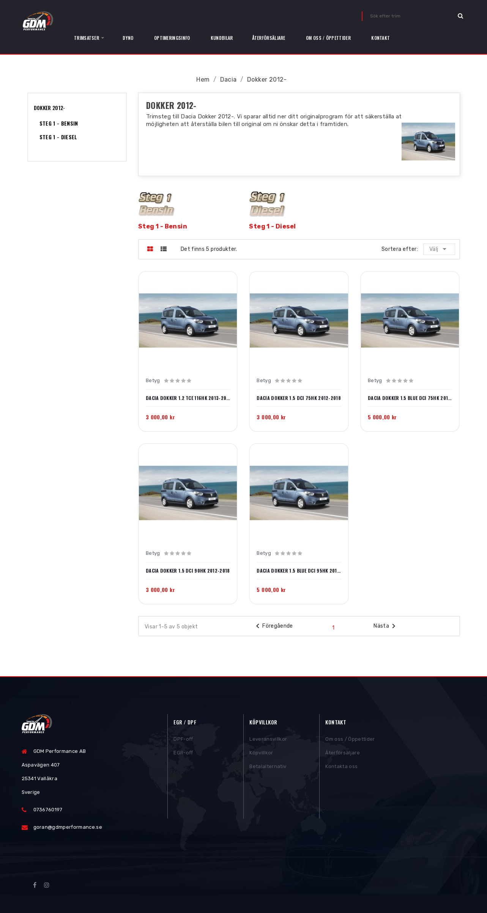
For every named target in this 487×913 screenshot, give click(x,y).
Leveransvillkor (268, 740)
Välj (439, 248)
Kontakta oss (341, 768)
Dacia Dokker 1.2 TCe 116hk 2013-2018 (188, 398)
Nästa (386, 626)
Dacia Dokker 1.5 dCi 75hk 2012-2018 (299, 398)
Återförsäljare (342, 754)
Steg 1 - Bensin (58, 123)
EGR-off (183, 754)
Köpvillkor (261, 754)
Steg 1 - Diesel (58, 137)
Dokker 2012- (49, 108)
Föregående (273, 626)
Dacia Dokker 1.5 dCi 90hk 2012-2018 (188, 571)
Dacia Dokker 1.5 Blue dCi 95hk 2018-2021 (299, 571)
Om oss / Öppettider (350, 740)
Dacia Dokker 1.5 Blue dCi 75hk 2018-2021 (410, 398)
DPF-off (183, 740)
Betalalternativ (267, 768)
